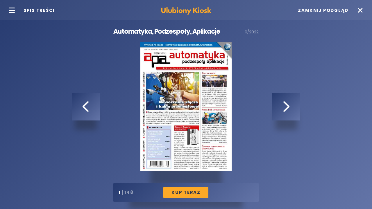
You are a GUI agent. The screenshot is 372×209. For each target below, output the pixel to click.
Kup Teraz (186, 192)
